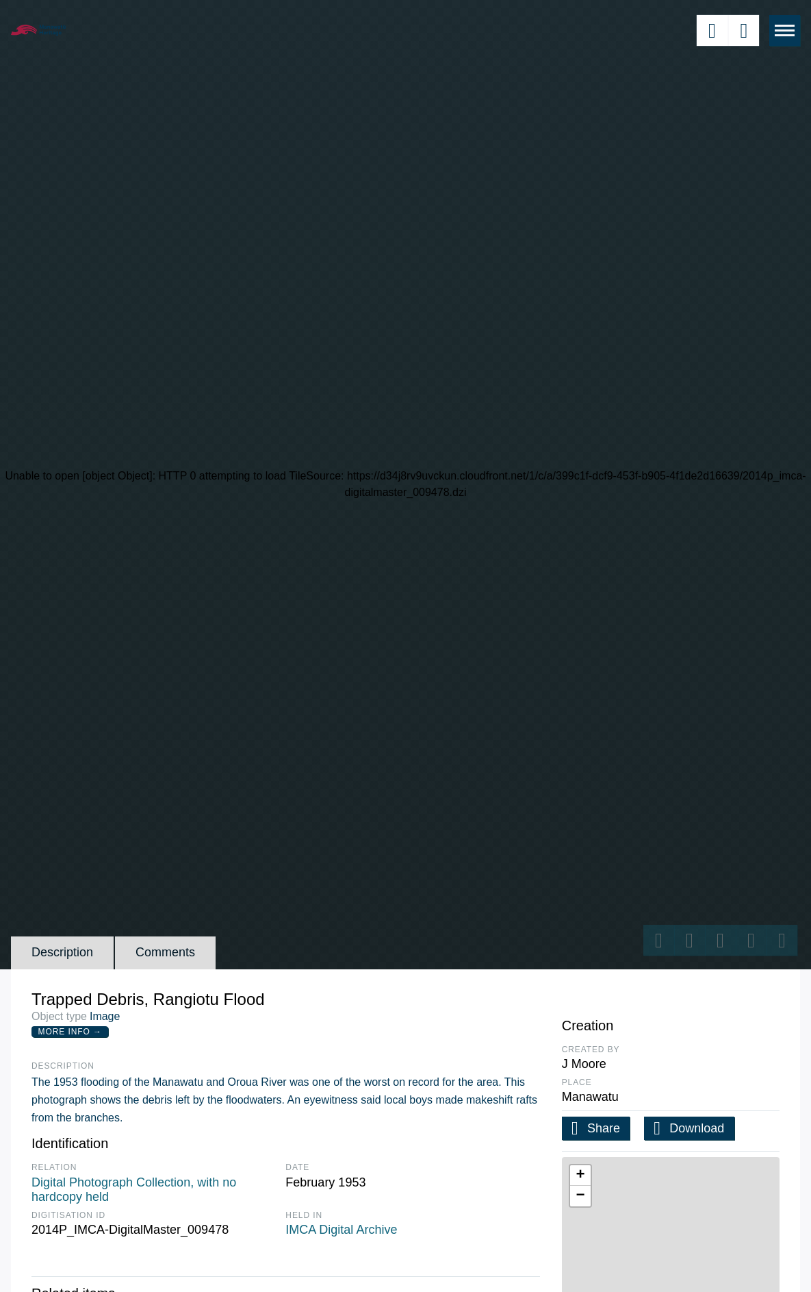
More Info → (70, 1031)
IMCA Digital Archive (341, 1230)
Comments (165, 952)
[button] (580, 1175)
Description (62, 952)
